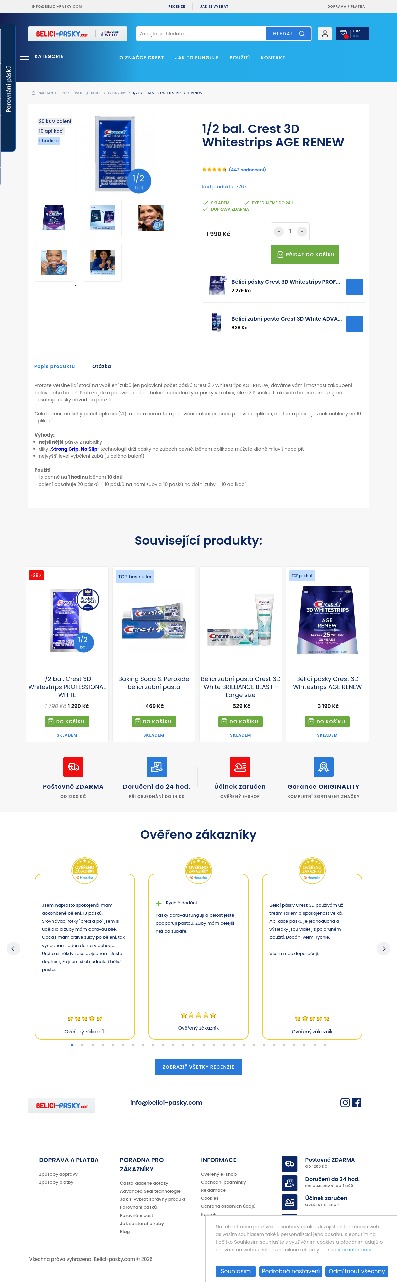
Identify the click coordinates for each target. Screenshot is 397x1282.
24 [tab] (304, 1045)
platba (358, 6)
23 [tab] (294, 1045)
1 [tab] (72, 1045)
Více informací (354, 1249)
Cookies (209, 1198)
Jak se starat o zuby (142, 1223)
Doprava (337, 6)
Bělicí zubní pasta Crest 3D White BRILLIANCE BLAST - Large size (241, 687)
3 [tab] (92, 1045)
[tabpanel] (85, 957)
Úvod (78, 93)
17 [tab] (233, 1045)
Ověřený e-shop (219, 1174)
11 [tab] (173, 1045)
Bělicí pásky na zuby (108, 93)
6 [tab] (122, 1045)
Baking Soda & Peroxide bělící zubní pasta (153, 683)
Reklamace (213, 1190)
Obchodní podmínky (223, 1182)
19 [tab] (254, 1045)
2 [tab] (82, 1045)
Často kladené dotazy (144, 1183)
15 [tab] (213, 1045)
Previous (13, 948)
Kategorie (49, 56)
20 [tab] (264, 1045)
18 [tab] (244, 1045)
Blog (125, 1231)
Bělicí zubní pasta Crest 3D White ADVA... (286, 319)
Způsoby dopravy (58, 1174)
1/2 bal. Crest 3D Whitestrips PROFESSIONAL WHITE (67, 687)
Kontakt (273, 57)
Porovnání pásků (138, 1207)
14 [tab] (203, 1045)
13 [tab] (193, 1045)
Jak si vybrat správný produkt (152, 1199)
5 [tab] (112, 1045)
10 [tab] (163, 1045)
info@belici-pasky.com (57, 6)
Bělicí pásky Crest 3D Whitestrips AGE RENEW (327, 683)
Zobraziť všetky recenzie (198, 1067)
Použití (240, 57)
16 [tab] (223, 1045)
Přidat (354, 287)
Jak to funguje (197, 57)
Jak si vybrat (214, 6)
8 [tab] (143, 1045)
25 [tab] (314, 1045)
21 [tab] (274, 1045)
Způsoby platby (56, 1182)
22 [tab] (284, 1045)
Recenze (176, 6)
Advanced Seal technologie (150, 1191)
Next (383, 948)
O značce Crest (141, 57)
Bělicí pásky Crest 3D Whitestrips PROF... (285, 282)
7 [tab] (133, 1045)
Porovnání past (136, 1215)
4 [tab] (102, 1045)
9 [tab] (153, 1045)
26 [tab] (324, 1045)
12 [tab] (183, 1045)
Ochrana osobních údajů (228, 1206)
